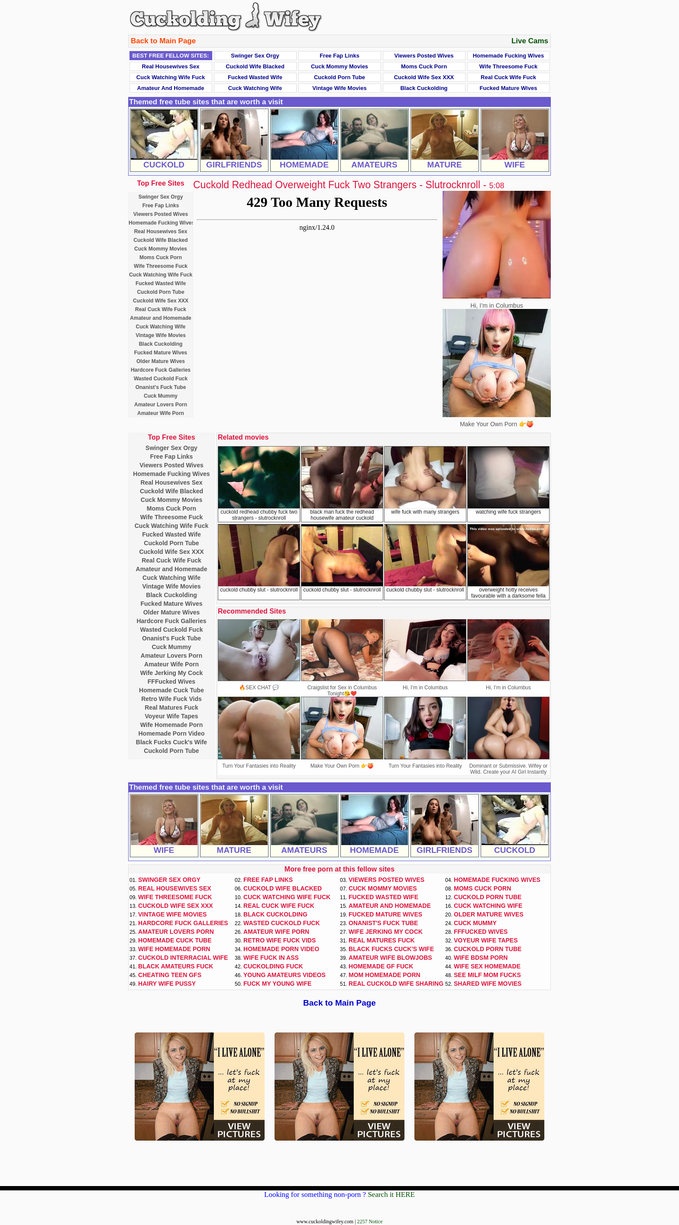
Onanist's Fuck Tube (161, 387)
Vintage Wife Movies (339, 88)
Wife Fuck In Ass (271, 957)
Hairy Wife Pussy (167, 983)
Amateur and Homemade (170, 88)
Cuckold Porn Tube (339, 77)
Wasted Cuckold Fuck (161, 379)
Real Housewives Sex (171, 66)
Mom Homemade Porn (384, 974)
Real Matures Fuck (171, 707)
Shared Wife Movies (487, 983)
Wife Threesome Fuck (508, 66)
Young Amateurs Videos (284, 974)
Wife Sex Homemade (487, 966)
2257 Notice (370, 1222)
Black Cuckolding (423, 88)
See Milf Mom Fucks (487, 974)
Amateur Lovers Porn (160, 405)
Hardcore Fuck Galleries (161, 370)
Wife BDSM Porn (481, 957)
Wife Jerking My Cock (171, 672)
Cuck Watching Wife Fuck (170, 77)
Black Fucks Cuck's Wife (171, 742)
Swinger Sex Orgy (255, 55)
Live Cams (529, 41)
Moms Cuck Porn (424, 66)
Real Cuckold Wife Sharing (396, 983)
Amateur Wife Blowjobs (390, 957)
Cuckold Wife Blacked (255, 66)
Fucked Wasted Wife (255, 77)
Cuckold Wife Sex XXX (424, 77)
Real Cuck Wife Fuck (508, 77)
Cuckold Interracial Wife (183, 957)
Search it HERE (391, 1194)
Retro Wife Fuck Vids (171, 698)
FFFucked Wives (171, 681)
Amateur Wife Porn (160, 413)
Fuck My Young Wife (277, 983)
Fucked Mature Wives (508, 88)
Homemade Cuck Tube (171, 690)
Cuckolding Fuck (273, 966)
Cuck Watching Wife (255, 88)
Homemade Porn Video (171, 733)
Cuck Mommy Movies (339, 66)
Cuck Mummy (161, 396)
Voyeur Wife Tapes (171, 716)
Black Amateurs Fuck (175, 966)
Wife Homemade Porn (171, 724)
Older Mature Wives (160, 361)
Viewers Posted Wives (424, 55)
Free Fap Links (339, 55)
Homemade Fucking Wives (508, 55)
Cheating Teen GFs (169, 974)
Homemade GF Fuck (381, 966)
